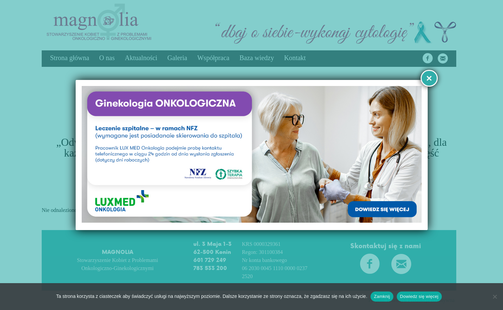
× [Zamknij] (429, 78)
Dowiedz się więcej (420, 296)
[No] (494, 296)
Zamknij (383, 296)
